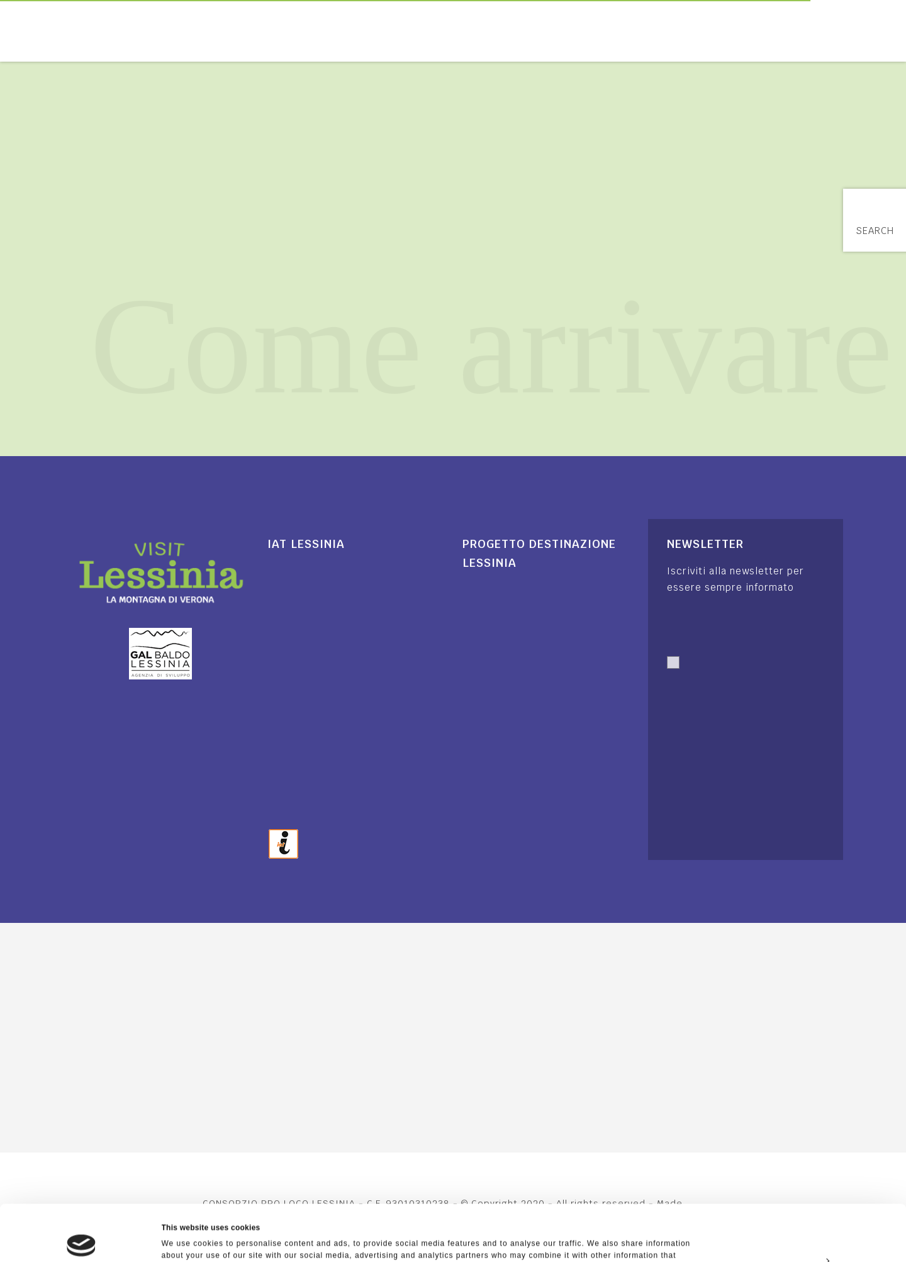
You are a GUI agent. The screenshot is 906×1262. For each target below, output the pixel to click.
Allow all (801, 1175)
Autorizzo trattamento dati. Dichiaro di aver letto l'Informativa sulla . (740, 691)
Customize (801, 1204)
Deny (800, 1233)
